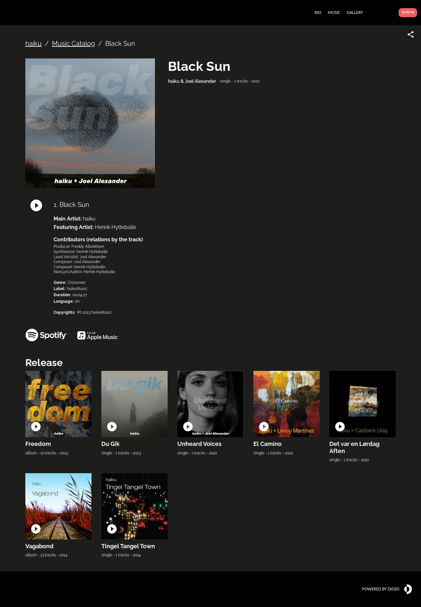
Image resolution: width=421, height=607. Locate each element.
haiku (33, 43)
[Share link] (410, 34)
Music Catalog (73, 43)
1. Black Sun (71, 205)
